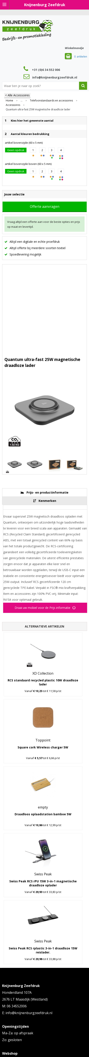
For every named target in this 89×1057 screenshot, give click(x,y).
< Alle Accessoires (17, 95)
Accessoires (13, 105)
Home (9, 100)
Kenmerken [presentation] (47, 501)
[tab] (44, 492)
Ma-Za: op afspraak (17, 1033)
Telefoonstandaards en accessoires (51, 100)
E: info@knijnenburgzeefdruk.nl (27, 1013)
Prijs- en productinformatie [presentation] (47, 492)
